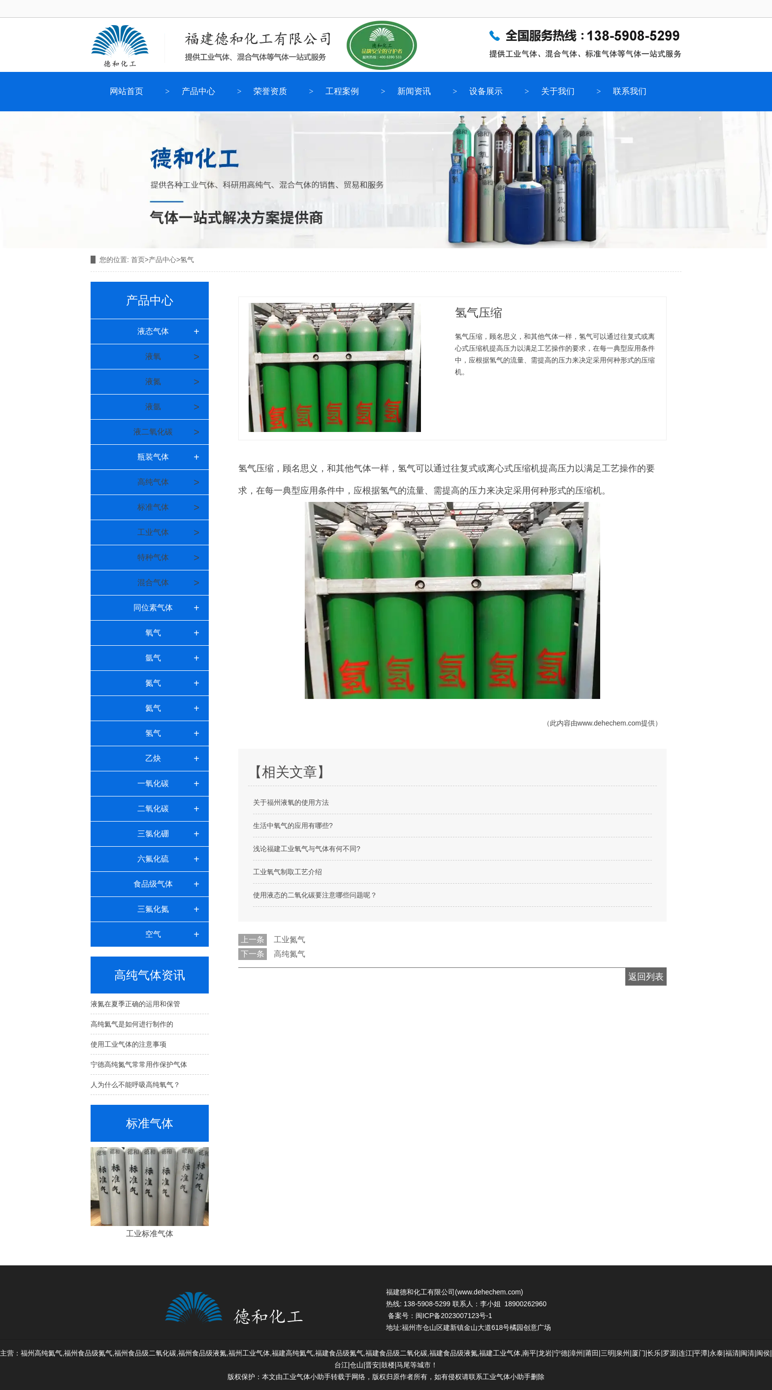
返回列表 (646, 977)
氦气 (153, 708)
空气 (153, 934)
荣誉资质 (270, 91)
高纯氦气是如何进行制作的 (132, 1024)
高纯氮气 (289, 954)
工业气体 (153, 532)
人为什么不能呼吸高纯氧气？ (135, 1085)
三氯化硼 (153, 833)
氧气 (153, 633)
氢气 (153, 733)
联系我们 (629, 91)
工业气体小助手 (506, 1377)
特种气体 (153, 557)
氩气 (153, 658)
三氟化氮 (153, 909)
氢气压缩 (256, 468)
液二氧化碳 (153, 432)
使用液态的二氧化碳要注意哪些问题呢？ (315, 895)
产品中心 (198, 91)
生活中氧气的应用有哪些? (293, 825)
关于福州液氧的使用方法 (291, 802)
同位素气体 (153, 607)
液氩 (153, 406)
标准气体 (153, 507)
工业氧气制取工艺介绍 (287, 872)
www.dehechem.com (609, 723)
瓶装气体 (153, 457)
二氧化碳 (153, 808)
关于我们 (558, 91)
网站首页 (126, 91)
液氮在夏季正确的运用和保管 (135, 1004)
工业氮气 (289, 939)
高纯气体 (153, 482)
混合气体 (153, 582)
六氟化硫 (153, 859)
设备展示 (486, 91)
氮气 (153, 683)
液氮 (153, 381)
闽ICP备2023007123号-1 (454, 1316)
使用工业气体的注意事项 (128, 1044)
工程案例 (342, 91)
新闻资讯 (414, 91)
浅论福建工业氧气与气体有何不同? (306, 849)
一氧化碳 (153, 783)
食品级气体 (153, 884)
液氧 (153, 356)
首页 (138, 260)
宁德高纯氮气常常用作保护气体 (139, 1064)
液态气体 (153, 331)
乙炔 (153, 758)
